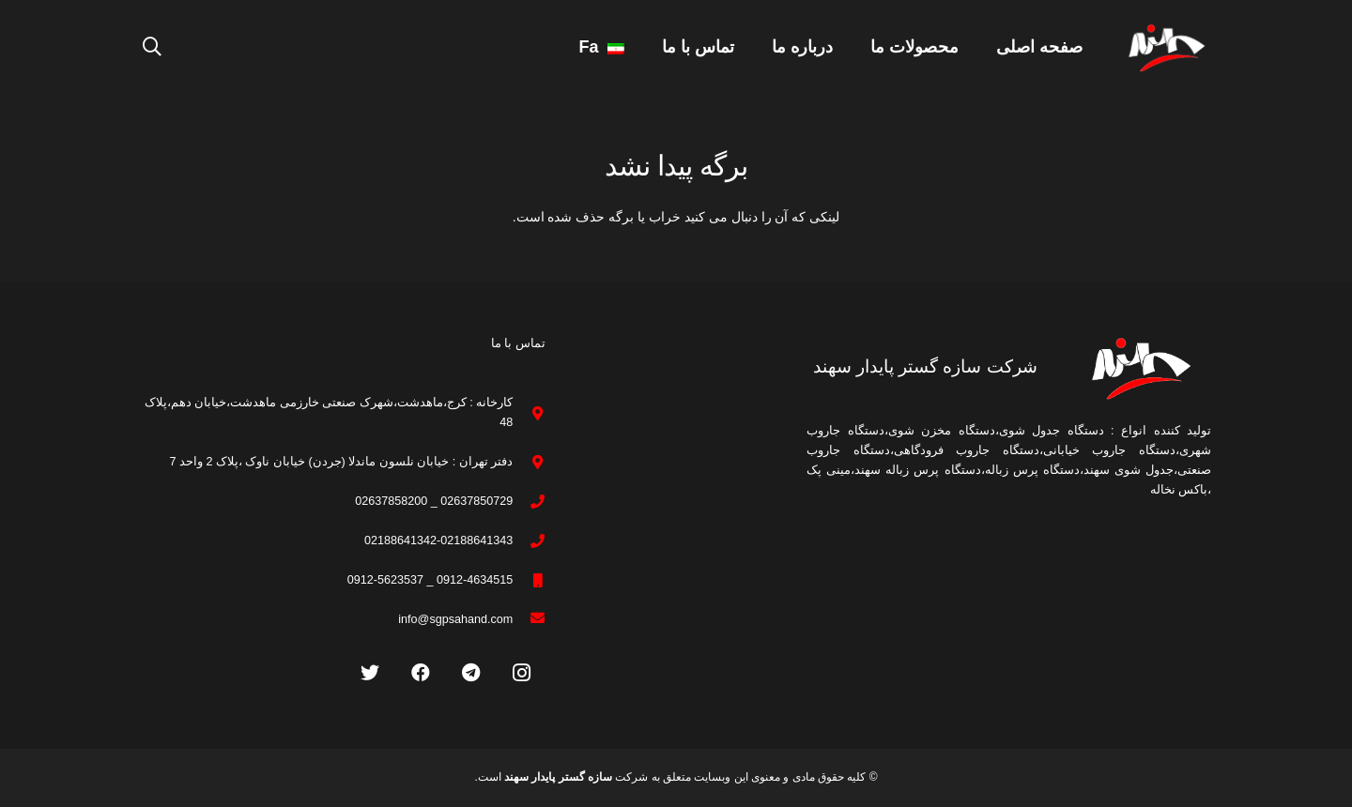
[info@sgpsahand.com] (529, 620)
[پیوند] (1165, 47)
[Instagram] (522, 672)
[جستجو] (152, 46)
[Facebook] (420, 672)
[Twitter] (369, 672)
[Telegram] (471, 672)
